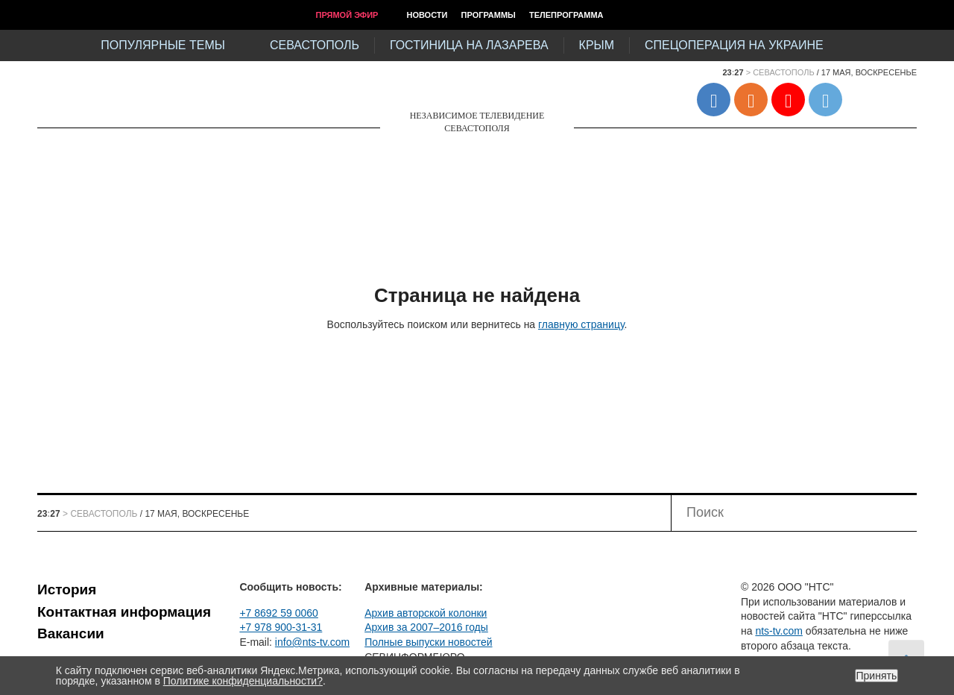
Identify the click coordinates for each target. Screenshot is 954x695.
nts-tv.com (779, 631)
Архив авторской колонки (425, 613)
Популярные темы (163, 45)
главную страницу (581, 324)
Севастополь (314, 45)
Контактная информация (124, 612)
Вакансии (70, 633)
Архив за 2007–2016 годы (426, 627)
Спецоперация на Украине (734, 45)
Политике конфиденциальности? (243, 681)
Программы (488, 14)
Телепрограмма (566, 14)
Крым (596, 45)
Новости (426, 14)
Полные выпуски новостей (428, 642)
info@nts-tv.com (312, 642)
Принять (876, 676)
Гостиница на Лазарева (469, 45)
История (66, 589)
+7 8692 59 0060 (278, 613)
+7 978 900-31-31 (280, 627)
